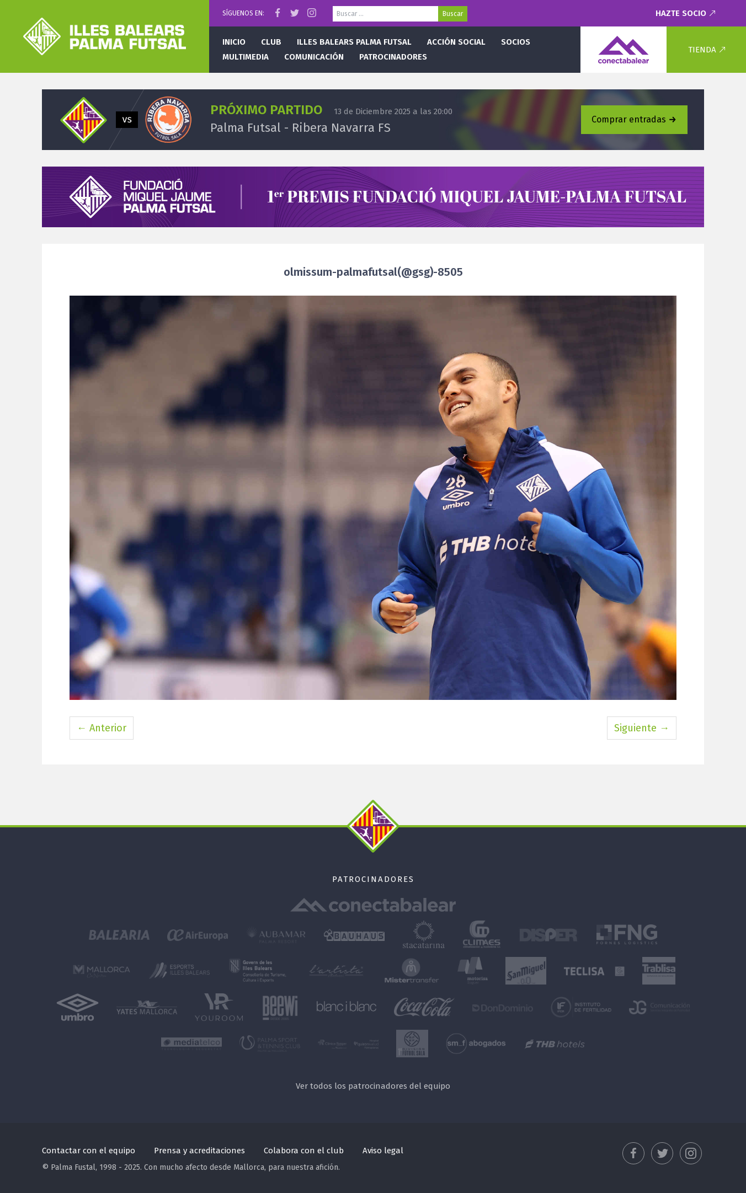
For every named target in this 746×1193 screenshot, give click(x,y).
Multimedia (245, 57)
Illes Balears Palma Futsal (354, 42)
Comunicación (314, 57)
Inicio (234, 42)
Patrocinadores (393, 57)
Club (271, 42)
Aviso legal (383, 1150)
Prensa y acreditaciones (199, 1150)
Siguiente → (641, 728)
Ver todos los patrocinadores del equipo (373, 1086)
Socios (515, 42)
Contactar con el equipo (88, 1150)
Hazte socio (681, 13)
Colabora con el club (304, 1150)
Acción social (456, 42)
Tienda (702, 50)
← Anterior (101, 728)
